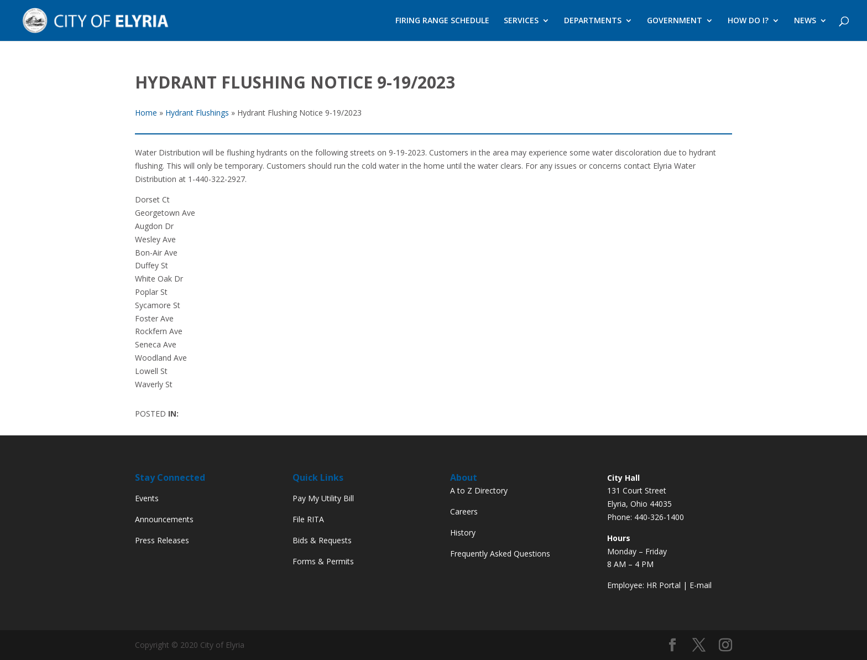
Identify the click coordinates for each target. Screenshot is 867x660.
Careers (464, 511)
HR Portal (663, 585)
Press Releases (162, 540)
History (463, 532)
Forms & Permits (323, 561)
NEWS (805, 21)
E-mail (701, 585)
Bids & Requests (322, 540)
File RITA (308, 519)
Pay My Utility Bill (323, 498)
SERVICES (521, 21)
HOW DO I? (748, 21)
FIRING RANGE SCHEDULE (442, 21)
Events (147, 498)
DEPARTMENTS (592, 21)
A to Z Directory (479, 490)
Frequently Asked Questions (500, 553)
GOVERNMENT (674, 21)
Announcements (164, 519)
